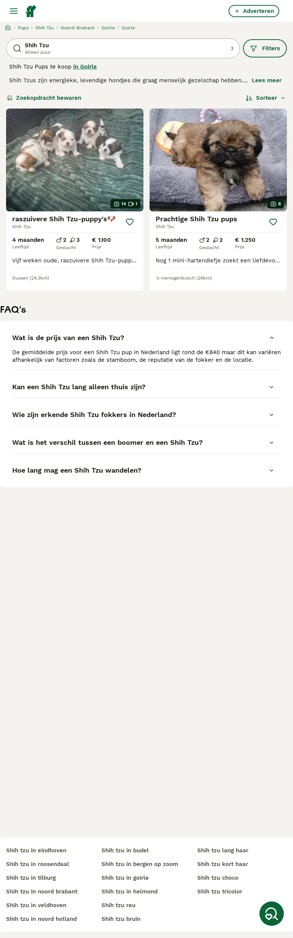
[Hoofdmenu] (13, 11)
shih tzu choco (217, 877)
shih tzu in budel (125, 850)
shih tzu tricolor (219, 891)
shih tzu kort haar (222, 864)
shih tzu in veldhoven (36, 905)
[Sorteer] (265, 97)
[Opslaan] (129, 222)
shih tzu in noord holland (41, 919)
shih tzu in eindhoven (36, 850)
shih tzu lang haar (222, 850)
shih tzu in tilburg (31, 877)
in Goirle (85, 66)
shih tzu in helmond (129, 891)
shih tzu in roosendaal (37, 864)
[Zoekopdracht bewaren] (271, 913)
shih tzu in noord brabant (41, 891)
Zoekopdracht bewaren (44, 97)
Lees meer (267, 80)
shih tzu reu (118, 905)
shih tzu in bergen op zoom (139, 864)
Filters (265, 48)
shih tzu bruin (120, 919)
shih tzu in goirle (125, 877)
